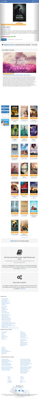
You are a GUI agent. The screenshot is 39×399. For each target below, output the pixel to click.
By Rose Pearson (24, 141)
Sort (5, 112)
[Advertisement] (19, 97)
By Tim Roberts (14, 160)
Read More (23, 268)
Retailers (4, 109)
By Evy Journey (33, 178)
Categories (4, 106)
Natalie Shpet (6, 29)
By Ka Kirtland (24, 197)
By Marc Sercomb (24, 159)
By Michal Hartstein (24, 178)
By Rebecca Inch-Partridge (15, 141)
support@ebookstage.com (20, 387)
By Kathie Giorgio (33, 198)
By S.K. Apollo (34, 123)
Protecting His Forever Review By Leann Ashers (17, 75)
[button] (3, 22)
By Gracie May (14, 235)
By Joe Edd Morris (24, 216)
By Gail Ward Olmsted (33, 159)
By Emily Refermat (15, 216)
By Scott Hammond (15, 198)
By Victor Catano (33, 217)
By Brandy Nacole (34, 141)
